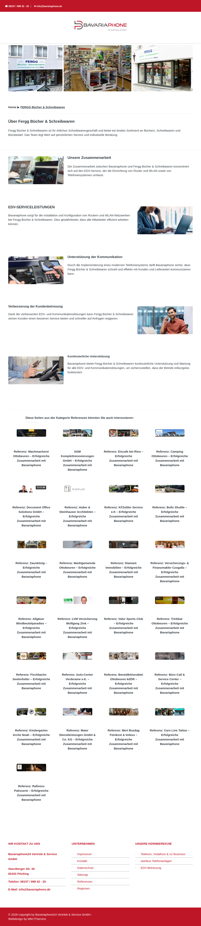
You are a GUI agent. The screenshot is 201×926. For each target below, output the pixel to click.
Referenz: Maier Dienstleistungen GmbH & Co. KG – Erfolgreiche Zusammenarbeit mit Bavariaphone (77, 739)
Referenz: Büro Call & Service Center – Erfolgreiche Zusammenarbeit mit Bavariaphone (169, 683)
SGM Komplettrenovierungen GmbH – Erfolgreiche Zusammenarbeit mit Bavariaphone (77, 460)
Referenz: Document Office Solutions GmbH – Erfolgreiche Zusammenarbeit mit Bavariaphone (31, 516)
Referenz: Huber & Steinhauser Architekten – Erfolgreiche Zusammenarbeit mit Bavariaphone (77, 516)
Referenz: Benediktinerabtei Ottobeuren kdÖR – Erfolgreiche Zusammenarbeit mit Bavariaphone (123, 683)
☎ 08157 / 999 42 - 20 (17, 6)
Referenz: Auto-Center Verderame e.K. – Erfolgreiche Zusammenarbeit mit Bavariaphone (77, 683)
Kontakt (82, 861)
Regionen (83, 888)
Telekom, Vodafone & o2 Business (163, 854)
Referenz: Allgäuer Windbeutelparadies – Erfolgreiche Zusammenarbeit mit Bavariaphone (31, 628)
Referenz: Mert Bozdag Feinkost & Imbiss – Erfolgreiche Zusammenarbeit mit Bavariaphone (124, 739)
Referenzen (84, 881)
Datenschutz (85, 867)
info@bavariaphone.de (34, 889)
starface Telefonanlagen (156, 861)
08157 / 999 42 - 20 (33, 881)
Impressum (84, 854)
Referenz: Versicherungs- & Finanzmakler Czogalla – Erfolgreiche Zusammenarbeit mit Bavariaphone (170, 572)
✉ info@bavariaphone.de (48, 6)
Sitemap (82, 874)
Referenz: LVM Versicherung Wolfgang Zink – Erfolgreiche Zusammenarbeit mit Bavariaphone (77, 628)
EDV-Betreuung (151, 867)
